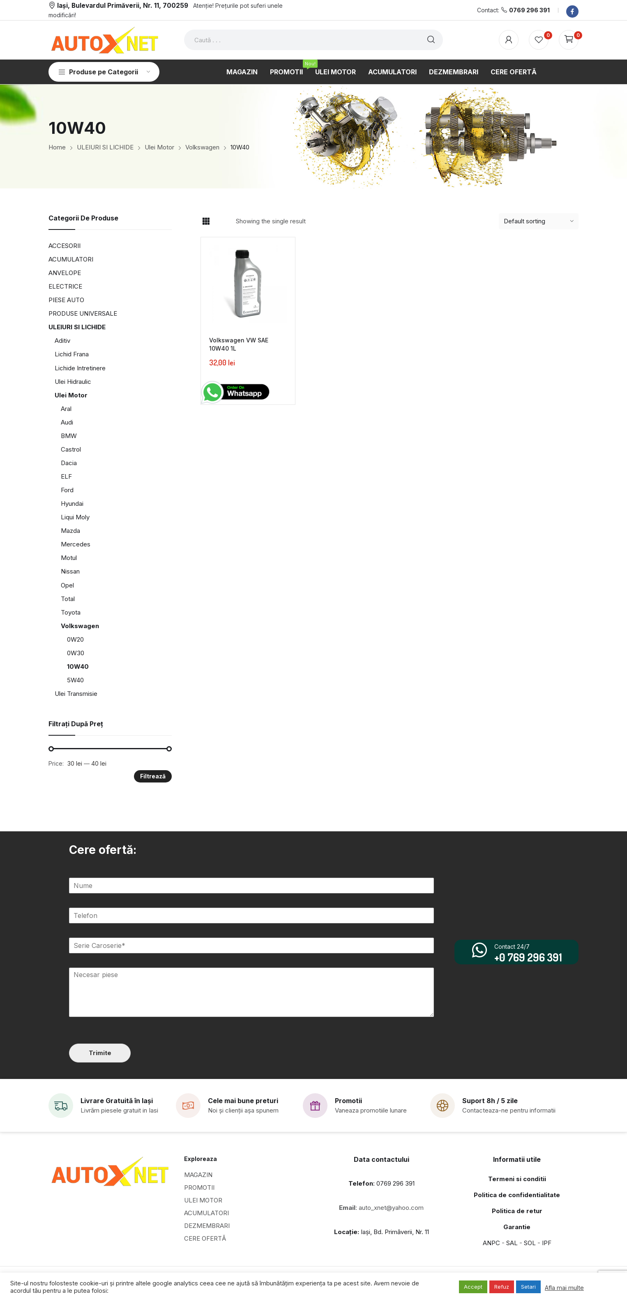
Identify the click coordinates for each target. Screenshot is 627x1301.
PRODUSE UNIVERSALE (82, 313)
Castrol (71, 449)
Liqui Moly (75, 517)
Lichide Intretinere (80, 368)
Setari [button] (528, 1286)
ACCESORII (64, 246)
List (220, 221)
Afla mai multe (564, 1288)
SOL (530, 1242)
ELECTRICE (65, 286)
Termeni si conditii (517, 1178)
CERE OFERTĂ (205, 1238)
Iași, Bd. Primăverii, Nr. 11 (381, 1231)
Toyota (71, 612)
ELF (66, 476)
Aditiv (62, 340)
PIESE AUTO (66, 300)
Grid (206, 221)
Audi (67, 422)
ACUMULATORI (70, 259)
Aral (66, 409)
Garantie (516, 1226)
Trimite (99, 1052)
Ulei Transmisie (76, 694)
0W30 (75, 653)
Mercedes (75, 544)
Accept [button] (473, 1286)
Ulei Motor (71, 395)
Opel (67, 585)
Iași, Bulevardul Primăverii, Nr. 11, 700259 (122, 5)
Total (68, 599)
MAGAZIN (198, 1174)
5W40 (75, 680)
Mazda (70, 531)
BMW (69, 436)
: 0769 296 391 (381, 1183)
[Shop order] (539, 221)
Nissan (70, 571)
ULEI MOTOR (203, 1200)
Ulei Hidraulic (73, 381)
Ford (67, 490)
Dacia (69, 463)
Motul (69, 558)
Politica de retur (517, 1210)
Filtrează (153, 776)
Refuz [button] (501, 1286)
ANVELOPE (64, 273)
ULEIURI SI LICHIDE (77, 327)
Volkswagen (80, 626)
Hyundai (72, 503)
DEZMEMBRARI (207, 1225)
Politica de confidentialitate (517, 1194)
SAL (512, 1242)
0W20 (75, 639)
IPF (546, 1242)
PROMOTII (199, 1187)
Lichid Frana (72, 354)
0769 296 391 (529, 10)
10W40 (78, 666)
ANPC (491, 1242)
